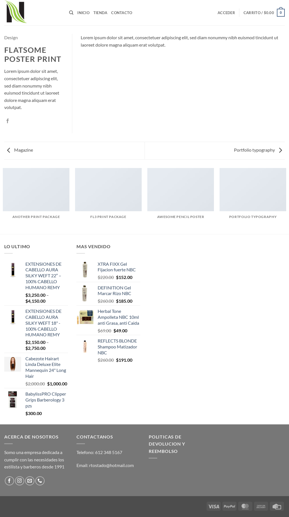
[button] (226, 13)
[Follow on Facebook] (9, 481)
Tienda (100, 12)
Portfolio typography (258, 149)
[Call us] (40, 481)
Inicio (83, 12)
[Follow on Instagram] (19, 481)
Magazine (20, 149)
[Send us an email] (29, 481)
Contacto (121, 12)
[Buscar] (71, 12)
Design (11, 37)
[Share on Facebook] (7, 121)
